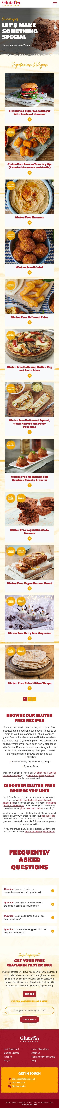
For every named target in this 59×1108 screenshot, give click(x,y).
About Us (35, 1053)
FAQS (7, 1060)
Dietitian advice (19, 1086)
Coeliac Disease (11, 1053)
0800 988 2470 (18, 1082)
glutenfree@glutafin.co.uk (23, 1079)
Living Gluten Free (40, 1049)
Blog (33, 1060)
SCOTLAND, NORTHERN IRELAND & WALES (29, 1001)
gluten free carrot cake (31, 808)
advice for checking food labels (40, 831)
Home (5, 45)
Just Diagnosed (11, 1049)
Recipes (8, 1057)
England (29, 994)
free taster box (48, 816)
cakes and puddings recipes (41, 775)
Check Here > (29, 1019)
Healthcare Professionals (43, 1057)
